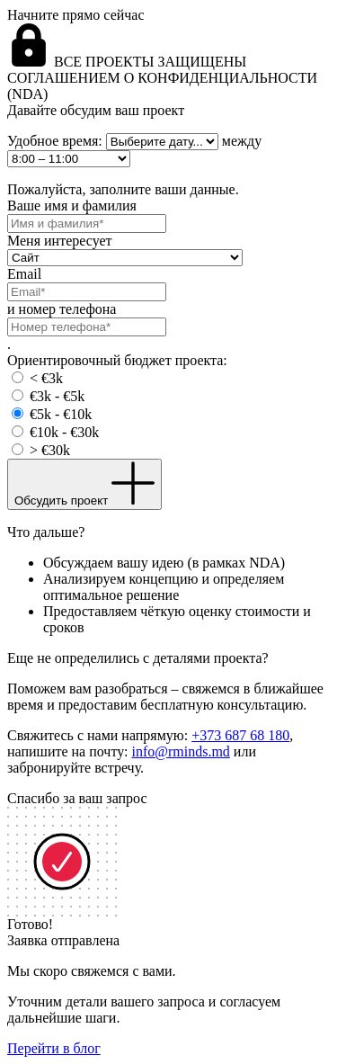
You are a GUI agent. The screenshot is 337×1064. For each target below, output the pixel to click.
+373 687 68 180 (240, 735)
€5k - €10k (61, 414)
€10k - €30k (64, 432)
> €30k (50, 450)
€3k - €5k (57, 396)
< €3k (46, 378)
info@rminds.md (180, 751)
